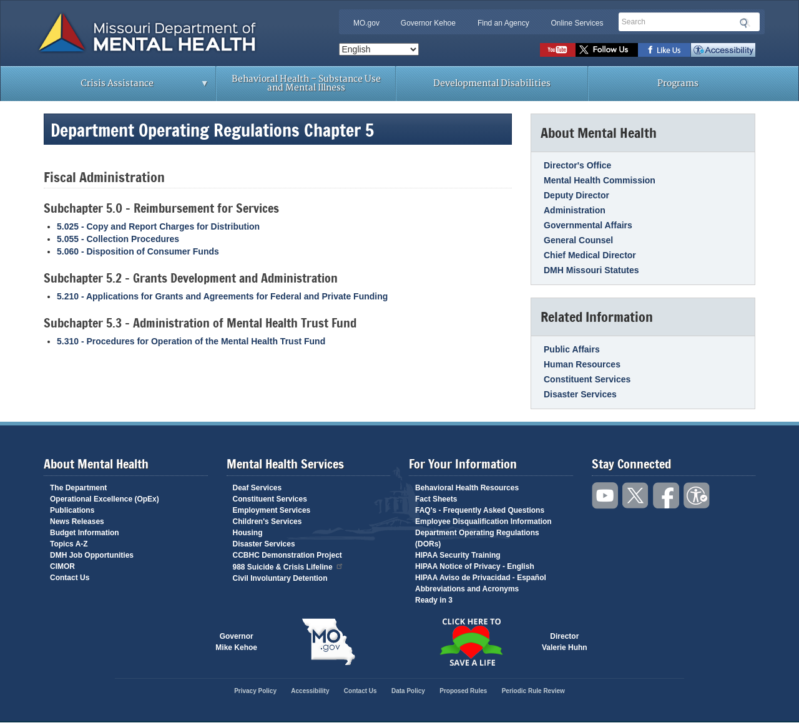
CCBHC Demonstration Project (287, 555)
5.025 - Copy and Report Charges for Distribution (158, 226)
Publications (72, 510)
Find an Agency (503, 23)
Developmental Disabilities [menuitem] (492, 83)
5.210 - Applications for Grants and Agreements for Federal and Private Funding (222, 296)
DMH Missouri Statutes (591, 270)
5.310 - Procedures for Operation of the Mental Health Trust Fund (191, 341)
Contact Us (69, 577)
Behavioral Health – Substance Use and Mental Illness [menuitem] (306, 83)
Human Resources (582, 364)
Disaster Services (580, 394)
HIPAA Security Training (458, 555)
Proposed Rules (463, 690)
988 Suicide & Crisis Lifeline (288, 566)
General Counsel (578, 240)
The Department (78, 487)
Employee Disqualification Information (483, 521)
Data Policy (408, 690)
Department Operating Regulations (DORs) (477, 538)
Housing (248, 532)
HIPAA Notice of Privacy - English (474, 566)
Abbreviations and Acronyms (467, 589)
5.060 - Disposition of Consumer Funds (138, 251)
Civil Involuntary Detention (280, 578)
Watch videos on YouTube (558, 50)
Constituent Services (587, 379)
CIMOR (62, 566)
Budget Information (84, 532)
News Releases (77, 521)
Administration (574, 210)
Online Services (577, 23)
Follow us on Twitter (607, 50)
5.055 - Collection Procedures (118, 239)
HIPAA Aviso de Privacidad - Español (480, 577)
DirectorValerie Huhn (564, 642)
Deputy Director (576, 195)
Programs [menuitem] (678, 83)
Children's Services (267, 521)
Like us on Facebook (664, 50)
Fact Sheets (436, 499)
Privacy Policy (255, 690)
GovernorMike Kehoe (236, 642)
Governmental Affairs (588, 225)
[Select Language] (379, 49)
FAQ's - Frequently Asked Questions (479, 510)
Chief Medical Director (590, 255)
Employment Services (272, 510)
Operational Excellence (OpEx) (104, 499)
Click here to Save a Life (471, 642)
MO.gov (366, 23)
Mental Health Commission (599, 180)
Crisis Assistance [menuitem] (120, 87)
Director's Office (577, 165)
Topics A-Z (69, 544)
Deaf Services (257, 487)
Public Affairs (572, 349)
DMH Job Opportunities (92, 555)
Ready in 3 (434, 600)
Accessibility (723, 50)
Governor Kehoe (428, 23)
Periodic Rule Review (533, 690)
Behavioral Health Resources (467, 487)
